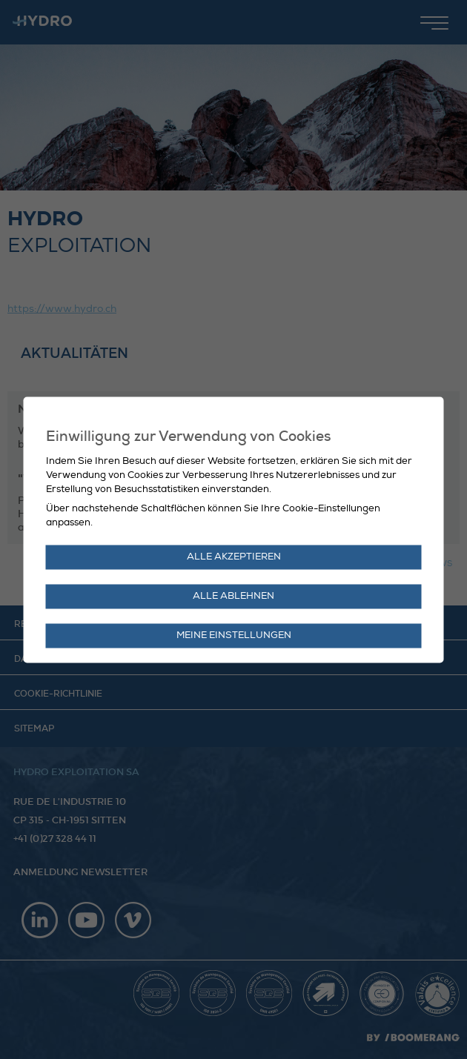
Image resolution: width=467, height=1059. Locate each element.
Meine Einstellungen (233, 635)
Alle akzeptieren (234, 556)
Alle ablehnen (233, 596)
